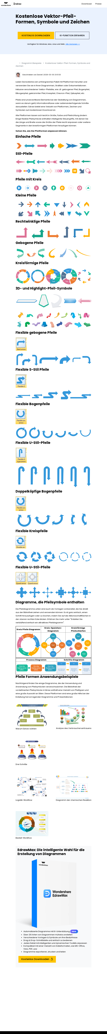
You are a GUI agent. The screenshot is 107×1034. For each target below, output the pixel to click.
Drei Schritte (21, 764)
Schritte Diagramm (74, 660)
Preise (98, 4)
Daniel (40, 74)
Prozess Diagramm (36, 660)
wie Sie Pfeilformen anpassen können (47, 131)
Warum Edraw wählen (26, 728)
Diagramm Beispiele (31, 63)
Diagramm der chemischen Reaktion (73, 800)
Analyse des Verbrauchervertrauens (73, 728)
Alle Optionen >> (73, 44)
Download (87, 4)
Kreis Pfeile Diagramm (28, 629)
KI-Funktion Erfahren (72, 35)
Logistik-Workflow (24, 800)
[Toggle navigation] (105, 3)
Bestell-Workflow (24, 838)
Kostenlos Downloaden (36, 35)
